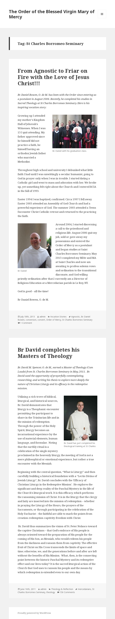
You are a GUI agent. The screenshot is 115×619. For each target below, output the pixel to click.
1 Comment (26, 322)
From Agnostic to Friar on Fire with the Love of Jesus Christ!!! (53, 77)
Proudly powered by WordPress (34, 613)
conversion (31, 319)
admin (43, 316)
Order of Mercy (53, 319)
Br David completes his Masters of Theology (49, 352)
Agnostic (75, 316)
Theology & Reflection (62, 589)
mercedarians (84, 589)
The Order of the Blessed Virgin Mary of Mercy (51, 14)
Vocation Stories (58, 316)
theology (50, 592)
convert (41, 319)
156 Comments (67, 592)
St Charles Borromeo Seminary (77, 319)
